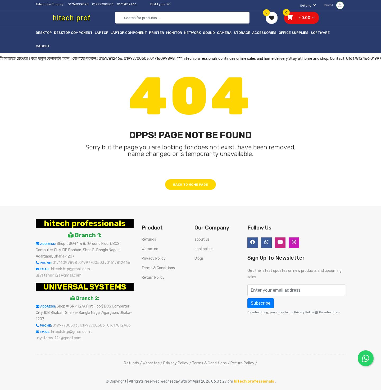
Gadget (43, 46)
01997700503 (103, 4)
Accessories (264, 33)
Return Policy (153, 277)
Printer (156, 33)
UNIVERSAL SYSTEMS (84, 287)
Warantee (150, 249)
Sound (209, 33)
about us (202, 239)
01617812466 (127, 4)
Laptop (101, 33)
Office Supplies (294, 33)
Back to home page (190, 184)
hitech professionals (84, 223)
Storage (242, 33)
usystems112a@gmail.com (58, 275)
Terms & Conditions (158, 268)
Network (192, 33)
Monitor (174, 33)
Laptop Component (129, 33)
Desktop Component (73, 33)
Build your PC (160, 4)
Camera (224, 33)
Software (320, 33)
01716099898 (78, 4)
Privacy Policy (154, 258)
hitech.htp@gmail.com (71, 269)
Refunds (149, 239)
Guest (334, 5)
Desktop (44, 33)
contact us (204, 249)
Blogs (199, 258)
